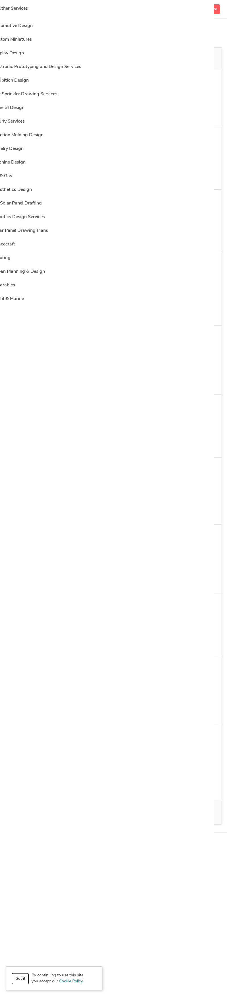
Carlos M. (43, 736)
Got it (20, 979)
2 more (149, 581)
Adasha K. (44, 605)
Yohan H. (43, 263)
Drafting (117, 712)
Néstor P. (43, 201)
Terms (120, 981)
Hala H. (41, 406)
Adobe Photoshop (99, 382)
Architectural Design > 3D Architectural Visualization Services (80, 89)
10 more (176, 382)
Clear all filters (75, 103)
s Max (174, 177)
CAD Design (127, 581)
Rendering (149, 177)
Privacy (102, 981)
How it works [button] (113, 846)
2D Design (45, 581)
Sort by (21, 102)
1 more (196, 239)
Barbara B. (45, 468)
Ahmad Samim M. (52, 536)
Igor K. (41, 336)
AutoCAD (102, 581)
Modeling (47, 382)
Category (22, 79)
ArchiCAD (107, 512)
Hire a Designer (188, 27)
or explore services (182, 961)
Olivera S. (44, 667)
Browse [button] (113, 861)
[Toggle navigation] (13, 9)
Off (162, 59)
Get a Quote (206, 9)
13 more (194, 177)
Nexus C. (43, 138)
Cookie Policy (70, 981)
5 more (179, 313)
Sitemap (138, 981)
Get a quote (199, 141)
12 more (193, 787)
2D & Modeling (85, 445)
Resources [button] (113, 890)
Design (138, 512)
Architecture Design (164, 787)
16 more (170, 713)
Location (156, 79)
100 (66, 811)
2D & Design (50, 445)
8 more (167, 512)
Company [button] (113, 875)
